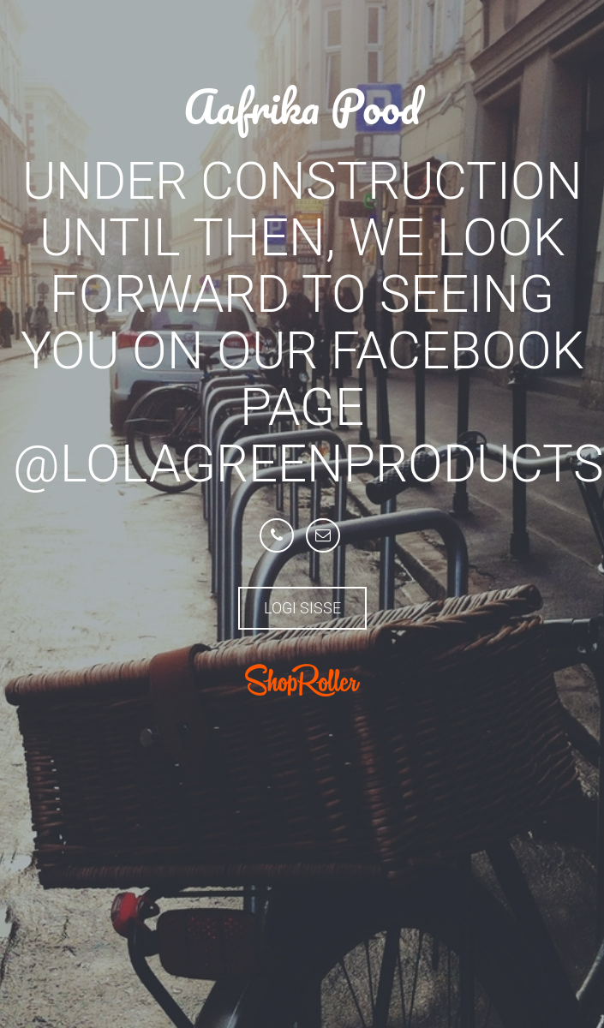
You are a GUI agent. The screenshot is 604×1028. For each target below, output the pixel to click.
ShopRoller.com (302, 680)
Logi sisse (302, 608)
